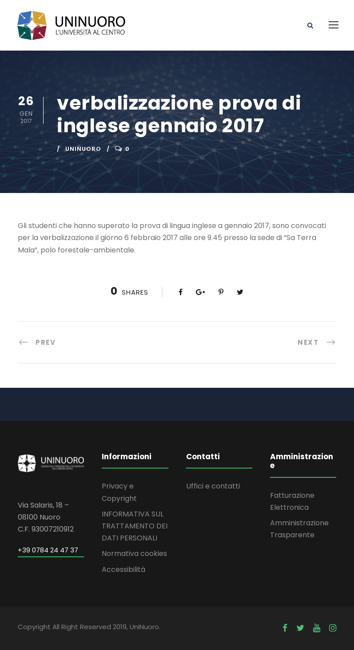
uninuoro (83, 149)
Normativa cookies (134, 553)
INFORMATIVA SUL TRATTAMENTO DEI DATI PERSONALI (134, 526)
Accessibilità (123, 569)
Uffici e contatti (213, 486)
